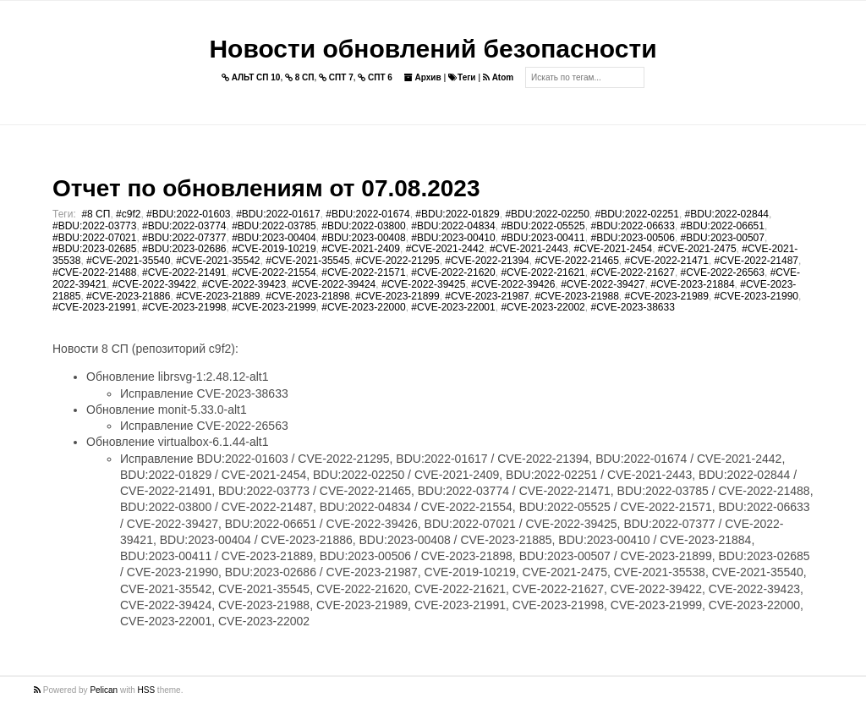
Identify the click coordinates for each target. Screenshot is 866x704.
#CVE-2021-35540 (128, 261)
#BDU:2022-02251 (637, 214)
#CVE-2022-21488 (94, 272)
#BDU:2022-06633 (632, 226)
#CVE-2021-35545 (307, 261)
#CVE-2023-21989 (667, 296)
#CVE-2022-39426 (513, 284)
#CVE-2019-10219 (273, 249)
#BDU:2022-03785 (273, 226)
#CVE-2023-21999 (273, 307)
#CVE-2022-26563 (723, 272)
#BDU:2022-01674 (367, 214)
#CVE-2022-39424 (333, 284)
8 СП (300, 77)
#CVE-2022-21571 (363, 272)
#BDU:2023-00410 (453, 238)
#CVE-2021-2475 (697, 249)
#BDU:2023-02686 (184, 249)
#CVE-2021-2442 (445, 249)
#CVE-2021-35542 (218, 261)
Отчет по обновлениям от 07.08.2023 (266, 188)
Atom (498, 77)
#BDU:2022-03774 (184, 226)
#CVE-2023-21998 (184, 307)
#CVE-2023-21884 (692, 284)
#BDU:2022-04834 (453, 226)
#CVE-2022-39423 (244, 284)
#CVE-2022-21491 (184, 272)
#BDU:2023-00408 (363, 238)
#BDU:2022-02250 (547, 214)
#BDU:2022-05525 (542, 226)
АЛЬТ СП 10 (251, 77)
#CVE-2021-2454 (612, 249)
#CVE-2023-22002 (542, 307)
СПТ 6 (375, 77)
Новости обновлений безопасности (432, 49)
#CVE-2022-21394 (487, 261)
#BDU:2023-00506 (632, 238)
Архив (422, 77)
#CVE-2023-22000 (363, 307)
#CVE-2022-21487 (756, 261)
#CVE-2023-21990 (756, 296)
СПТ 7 (336, 77)
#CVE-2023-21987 (487, 296)
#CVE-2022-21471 (667, 261)
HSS (147, 690)
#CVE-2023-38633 (632, 307)
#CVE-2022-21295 (397, 261)
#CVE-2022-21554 (273, 272)
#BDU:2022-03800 (363, 226)
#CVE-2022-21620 (453, 272)
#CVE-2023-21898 (307, 296)
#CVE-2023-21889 (218, 296)
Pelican (104, 690)
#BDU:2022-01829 (457, 214)
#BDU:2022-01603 (188, 214)
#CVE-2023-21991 (94, 307)
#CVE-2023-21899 (397, 296)
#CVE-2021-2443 (529, 249)
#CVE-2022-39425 (423, 284)
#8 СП (95, 214)
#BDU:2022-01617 (278, 214)
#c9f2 (128, 214)
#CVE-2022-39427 (602, 284)
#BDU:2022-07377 (184, 238)
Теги (461, 77)
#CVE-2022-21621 (542, 272)
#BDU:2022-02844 (727, 214)
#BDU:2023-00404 (273, 238)
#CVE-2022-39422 (154, 284)
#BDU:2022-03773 (94, 226)
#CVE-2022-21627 (632, 272)
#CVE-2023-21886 (128, 296)
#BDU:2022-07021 (94, 238)
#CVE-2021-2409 (360, 249)
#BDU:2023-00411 (542, 238)
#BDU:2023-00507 (723, 238)
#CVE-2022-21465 (576, 261)
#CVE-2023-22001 (453, 307)
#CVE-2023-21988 (576, 296)
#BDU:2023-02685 (94, 249)
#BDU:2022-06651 (723, 226)
